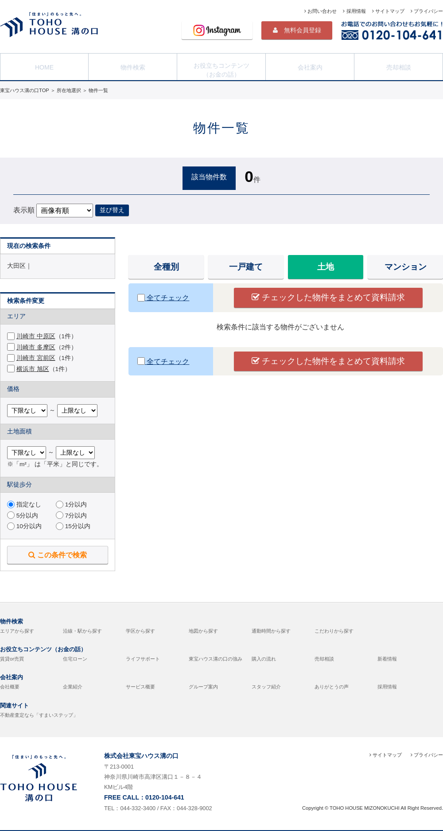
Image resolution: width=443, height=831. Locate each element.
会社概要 (9, 686)
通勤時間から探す (271, 631)
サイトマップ (388, 11)
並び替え (112, 209)
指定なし (24, 504)
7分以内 (71, 515)
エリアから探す (17, 631)
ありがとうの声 (332, 686)
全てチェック (163, 297)
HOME (44, 66)
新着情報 (387, 658)
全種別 (166, 266)
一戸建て (246, 266)
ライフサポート (143, 658)
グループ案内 (203, 686)
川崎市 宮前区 (35, 358)
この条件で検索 (57, 555)
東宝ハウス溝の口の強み (215, 658)
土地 (325, 266)
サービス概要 (140, 686)
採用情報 (354, 11)
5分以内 (22, 515)
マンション (406, 266)
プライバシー (427, 11)
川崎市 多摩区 (35, 347)
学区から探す (140, 631)
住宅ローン (75, 658)
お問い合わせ (320, 11)
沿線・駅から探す (82, 631)
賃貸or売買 (12, 658)
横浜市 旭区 (32, 369)
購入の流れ (264, 658)
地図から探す (203, 631)
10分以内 (24, 526)
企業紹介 (72, 686)
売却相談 (398, 66)
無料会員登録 (297, 30)
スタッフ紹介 (266, 686)
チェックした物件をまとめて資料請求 (328, 297)
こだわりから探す (334, 631)
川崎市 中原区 (35, 336)
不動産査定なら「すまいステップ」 (39, 715)
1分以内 (71, 504)
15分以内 (73, 526)
